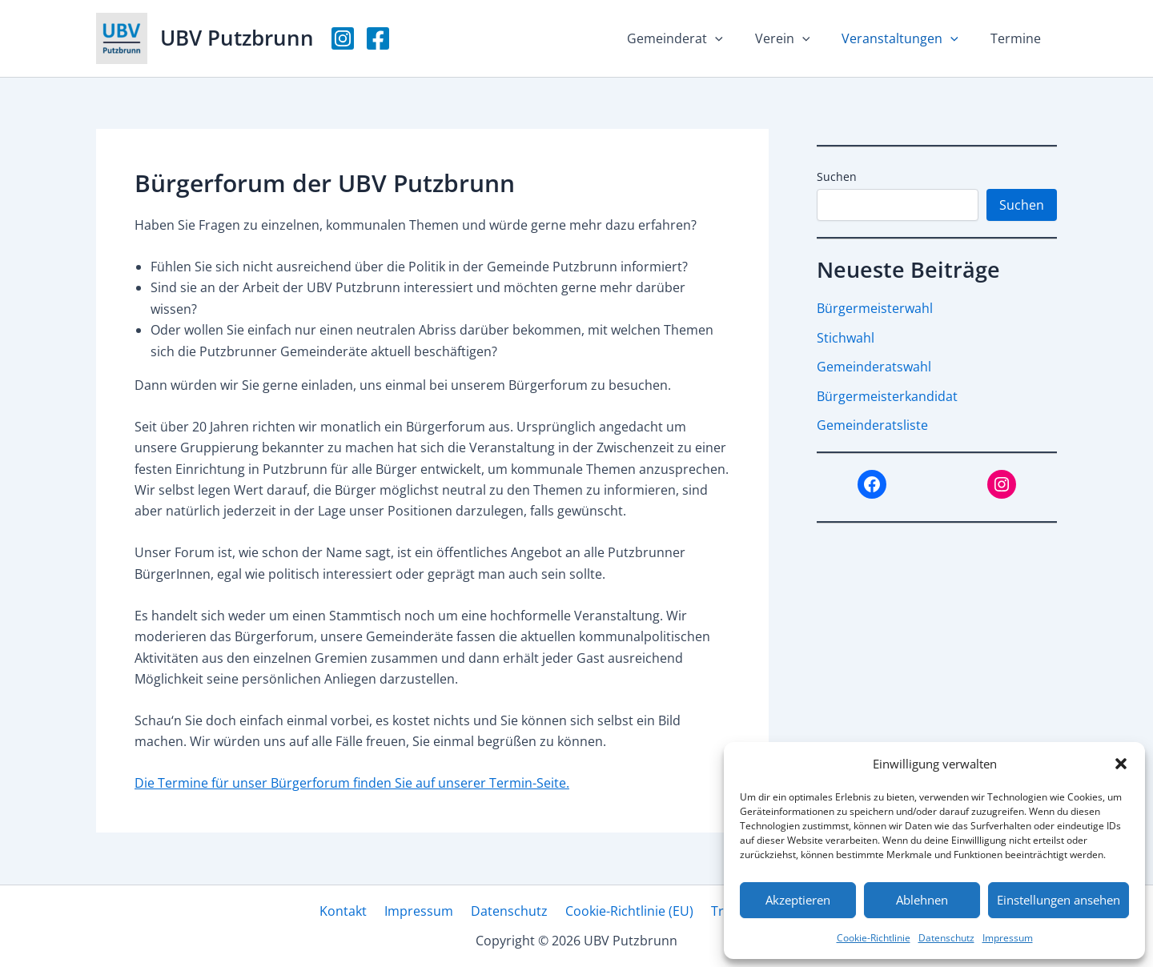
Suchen (837, 176)
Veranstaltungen (909, 38)
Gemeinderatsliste (872, 423)
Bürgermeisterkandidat (887, 394)
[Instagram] (343, 38)
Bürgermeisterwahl (875, 308)
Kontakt (352, 911)
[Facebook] (378, 38)
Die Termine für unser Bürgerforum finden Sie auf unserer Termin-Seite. (352, 783)
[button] (1121, 764)
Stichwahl (845, 337)
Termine (1019, 38)
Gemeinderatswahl (874, 366)
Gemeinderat (697, 38)
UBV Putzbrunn (237, 37)
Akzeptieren (797, 900)
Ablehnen (922, 900)
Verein (798, 38)
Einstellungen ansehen (1058, 900)
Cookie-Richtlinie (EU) (624, 911)
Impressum (1007, 938)
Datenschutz (946, 938)
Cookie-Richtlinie (873, 938)
